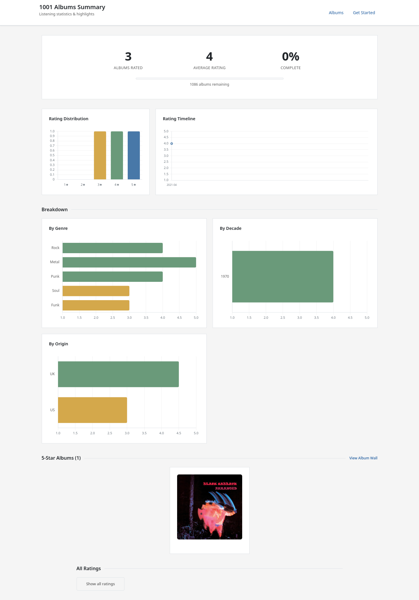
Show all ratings (100, 583)
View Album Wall (363, 458)
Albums (336, 12)
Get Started (364, 12)
